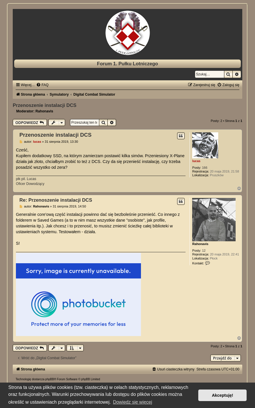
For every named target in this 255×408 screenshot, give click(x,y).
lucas (196, 161)
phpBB (49, 379)
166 (204, 167)
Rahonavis (44, 111)
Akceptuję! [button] (222, 395)
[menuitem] (42, 85)
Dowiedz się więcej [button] (132, 402)
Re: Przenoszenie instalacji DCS (55, 200)
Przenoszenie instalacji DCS (44, 105)
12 (204, 250)
